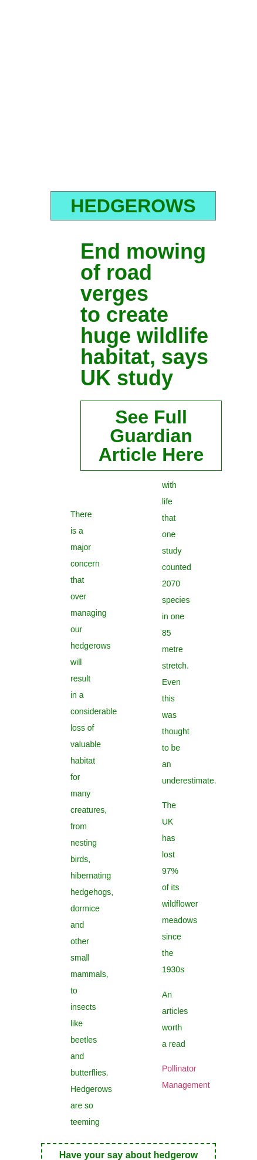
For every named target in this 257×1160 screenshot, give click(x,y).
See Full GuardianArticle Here (151, 435)
